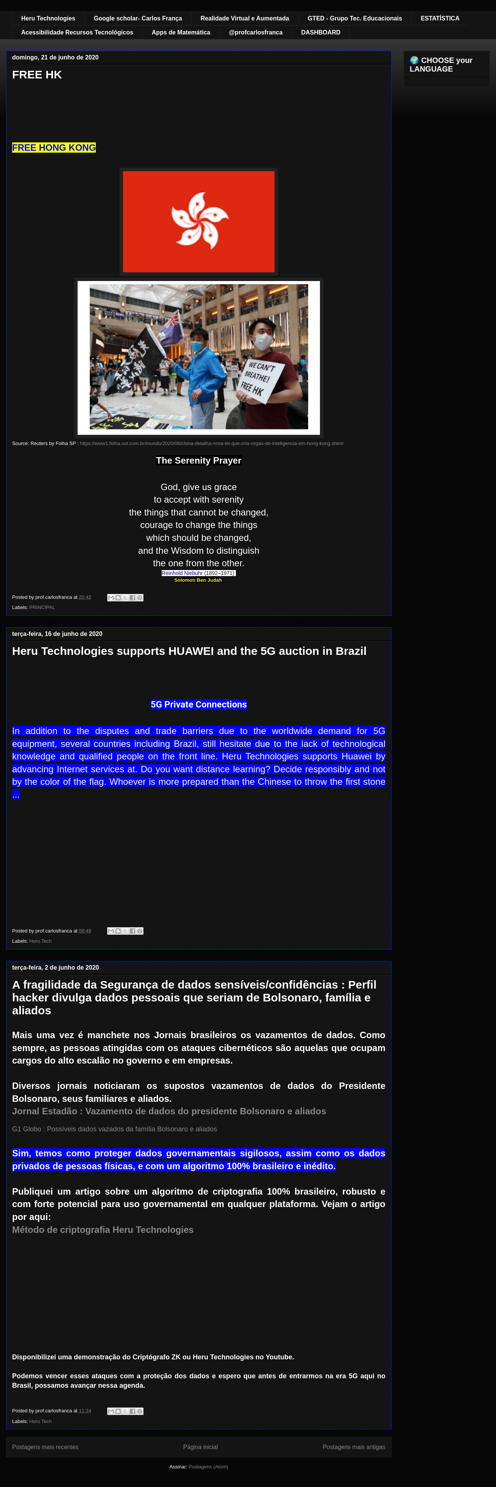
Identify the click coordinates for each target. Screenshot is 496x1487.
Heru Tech (41, 941)
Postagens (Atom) (208, 1467)
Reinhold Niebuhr (182, 573)
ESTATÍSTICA (440, 18)
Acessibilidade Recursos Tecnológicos (77, 32)
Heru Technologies (48, 18)
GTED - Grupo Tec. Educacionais (355, 18)
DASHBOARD (320, 32)
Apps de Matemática (181, 32)
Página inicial (200, 1447)
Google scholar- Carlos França (138, 18)
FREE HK (37, 74)
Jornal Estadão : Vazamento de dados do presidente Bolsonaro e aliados (169, 1111)
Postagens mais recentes (45, 1447)
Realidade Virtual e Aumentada (245, 18)
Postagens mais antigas (354, 1447)
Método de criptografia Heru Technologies (103, 1230)
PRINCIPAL (42, 607)
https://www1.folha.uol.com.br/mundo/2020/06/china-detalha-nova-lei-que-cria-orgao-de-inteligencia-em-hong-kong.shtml (211, 443)
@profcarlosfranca (256, 32)
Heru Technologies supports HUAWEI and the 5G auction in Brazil (189, 651)
